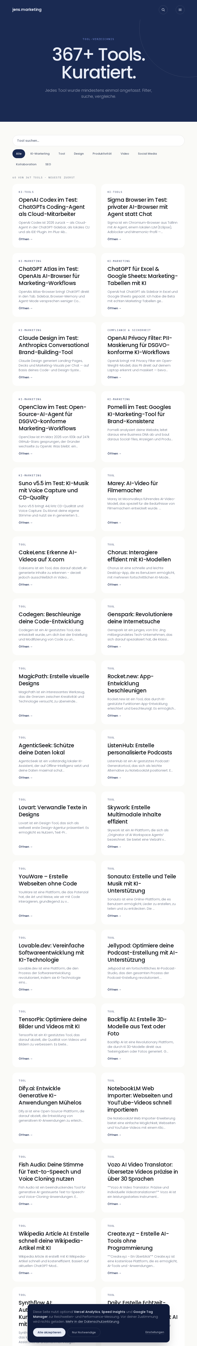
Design (79, 154)
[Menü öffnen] (180, 9)
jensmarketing (27, 9)
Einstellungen (154, 1332)
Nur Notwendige (84, 1332)
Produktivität (102, 154)
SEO (48, 164)
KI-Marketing (40, 154)
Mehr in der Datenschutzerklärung (92, 1321)
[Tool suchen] (98, 140)
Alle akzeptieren (49, 1332)
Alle (19, 154)
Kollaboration (26, 164)
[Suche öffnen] (163, 9)
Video (125, 154)
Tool (61, 154)
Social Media (147, 154)
